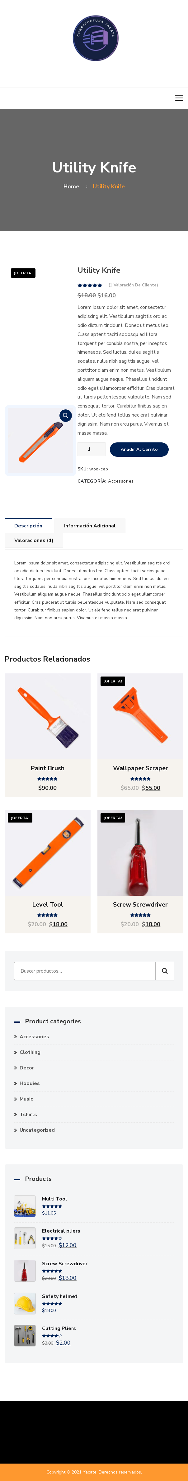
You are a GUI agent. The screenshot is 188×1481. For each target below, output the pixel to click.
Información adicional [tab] (90, 525)
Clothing (30, 1052)
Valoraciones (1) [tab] (34, 540)
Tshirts (28, 1114)
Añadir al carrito (139, 449)
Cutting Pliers (59, 1328)
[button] (65, 415)
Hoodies (30, 1083)
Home (72, 186)
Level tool (47, 904)
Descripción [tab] (28, 525)
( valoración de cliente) (133, 285)
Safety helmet (60, 1296)
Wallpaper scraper (140, 768)
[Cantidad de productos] (92, 449)
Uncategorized (37, 1130)
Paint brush (47, 768)
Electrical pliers (61, 1231)
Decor (27, 1067)
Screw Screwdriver (140, 904)
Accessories (121, 481)
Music (26, 1099)
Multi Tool (54, 1199)
